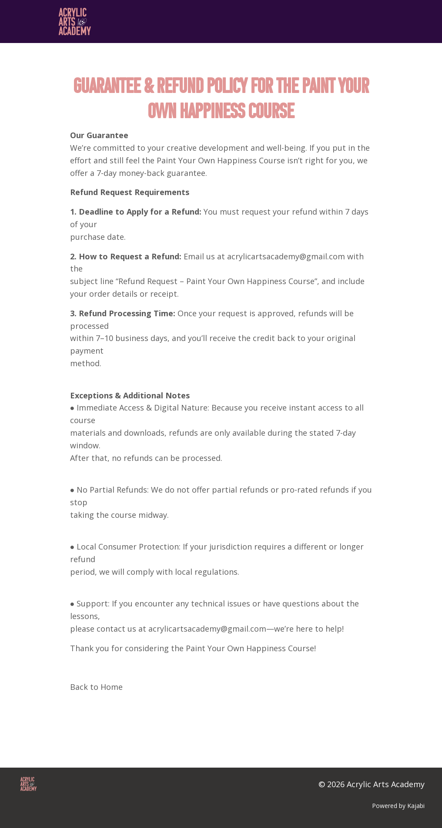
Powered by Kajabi (398, 806)
